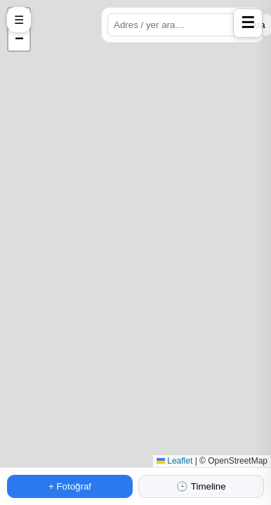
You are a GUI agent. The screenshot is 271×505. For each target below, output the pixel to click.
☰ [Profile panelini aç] (248, 23)
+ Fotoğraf (69, 486)
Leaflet (174, 461)
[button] (18, 39)
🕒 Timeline (200, 486)
